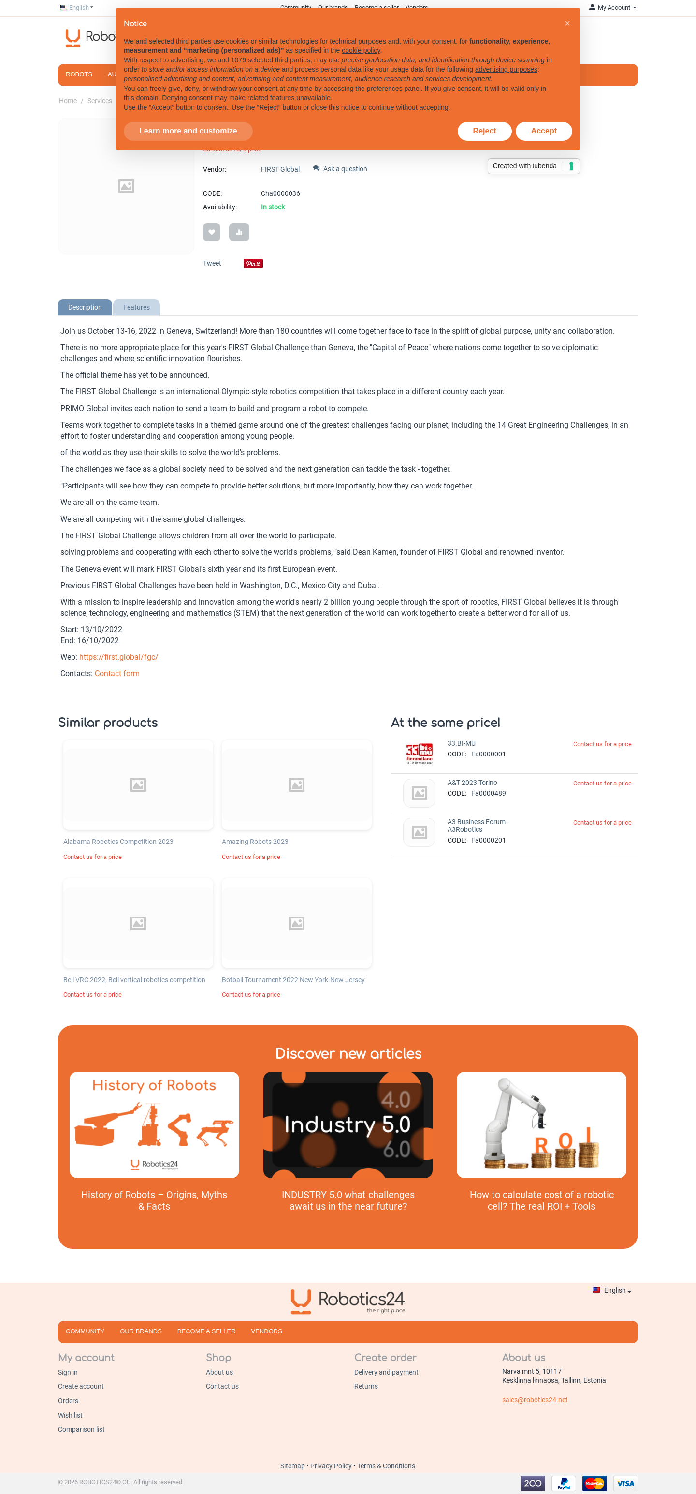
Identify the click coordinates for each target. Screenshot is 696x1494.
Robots (79, 74)
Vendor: (214, 169)
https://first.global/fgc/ (119, 657)
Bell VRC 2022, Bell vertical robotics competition (134, 980)
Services (99, 100)
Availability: (220, 207)
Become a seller (206, 1331)
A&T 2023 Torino (472, 782)
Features (136, 307)
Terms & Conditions (386, 1466)
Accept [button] (544, 131)
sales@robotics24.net (535, 1400)
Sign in (68, 1372)
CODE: (212, 193)
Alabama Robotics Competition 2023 (118, 841)
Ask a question (340, 169)
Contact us (222, 1386)
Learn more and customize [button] (188, 131)
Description (85, 307)
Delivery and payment (386, 1372)
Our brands (141, 1331)
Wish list (70, 1415)
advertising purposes (506, 69)
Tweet (212, 263)
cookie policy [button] (361, 50)
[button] (567, 23)
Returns (366, 1386)
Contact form (117, 673)
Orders (68, 1401)
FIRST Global (280, 169)
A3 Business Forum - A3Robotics (478, 825)
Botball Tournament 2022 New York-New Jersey (293, 980)
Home (68, 100)
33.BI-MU (462, 743)
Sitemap (293, 1466)
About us (219, 1372)
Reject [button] (484, 131)
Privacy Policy (331, 1466)
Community (85, 1331)
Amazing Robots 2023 (255, 841)
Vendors (266, 1331)
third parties (292, 60)
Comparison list (81, 1429)
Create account (81, 1386)
